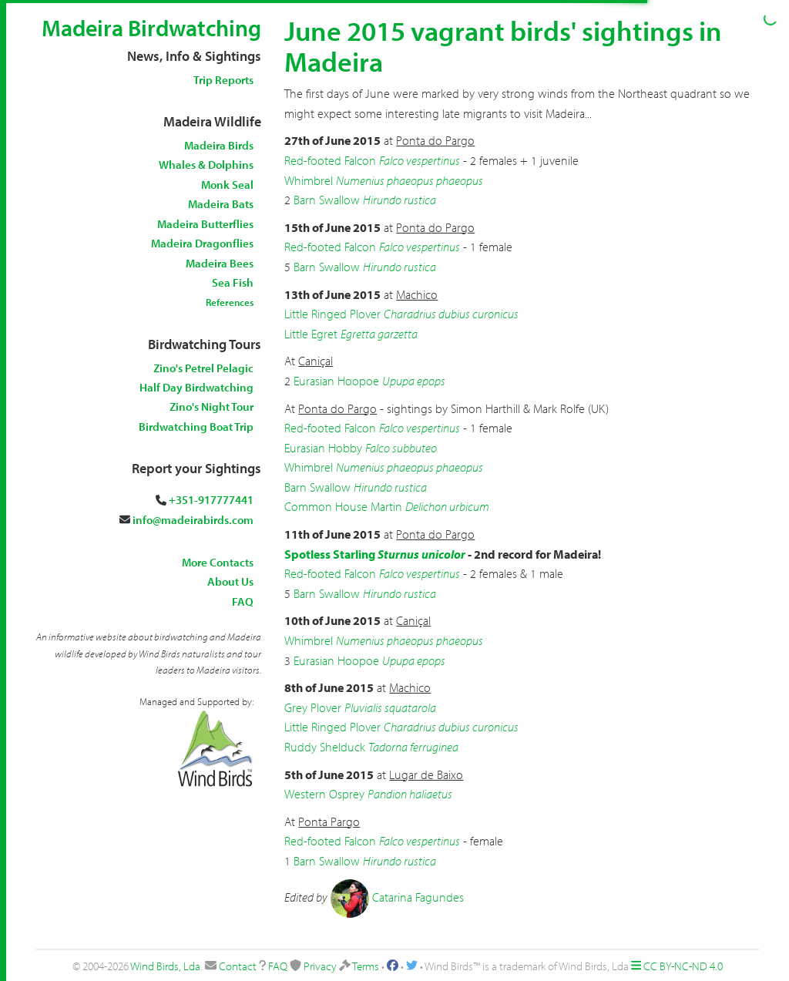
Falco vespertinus (419, 160)
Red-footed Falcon (330, 160)
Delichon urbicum (447, 506)
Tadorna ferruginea (413, 746)
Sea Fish (232, 282)
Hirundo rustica (399, 199)
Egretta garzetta (379, 333)
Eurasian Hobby (323, 447)
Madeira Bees (219, 263)
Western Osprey (324, 793)
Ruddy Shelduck (324, 746)
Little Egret (310, 333)
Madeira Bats (220, 204)
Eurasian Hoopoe (336, 380)
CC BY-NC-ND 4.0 (683, 966)
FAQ (242, 601)
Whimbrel (308, 180)
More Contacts (217, 562)
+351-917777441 (211, 499)
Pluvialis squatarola (390, 707)
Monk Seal (227, 184)
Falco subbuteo (401, 447)
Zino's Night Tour (211, 406)
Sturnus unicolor (421, 554)
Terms (365, 966)
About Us (230, 581)
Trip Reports (223, 79)
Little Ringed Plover (332, 313)
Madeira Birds (218, 145)
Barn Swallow (327, 199)
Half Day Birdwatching (196, 387)
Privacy (320, 966)
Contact (238, 966)
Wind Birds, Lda (165, 966)
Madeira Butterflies (205, 224)
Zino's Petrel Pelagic (203, 368)
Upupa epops (413, 380)
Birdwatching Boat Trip (196, 426)
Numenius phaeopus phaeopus (409, 180)
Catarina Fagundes (418, 896)
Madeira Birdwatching (151, 27)
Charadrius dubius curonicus (451, 313)
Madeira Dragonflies (202, 243)
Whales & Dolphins (206, 164)
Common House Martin (343, 506)
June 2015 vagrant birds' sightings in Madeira (503, 45)
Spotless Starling (329, 554)
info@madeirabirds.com (193, 519)
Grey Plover (312, 707)
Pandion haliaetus (410, 793)
